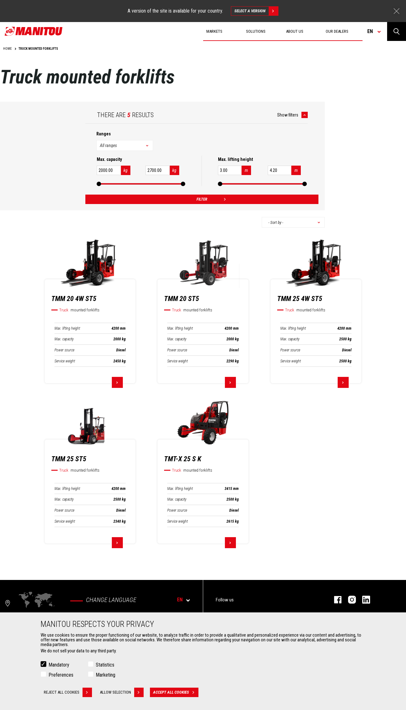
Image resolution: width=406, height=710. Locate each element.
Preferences (61, 675)
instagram (349, 600)
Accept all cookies (175, 692)
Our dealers (337, 31)
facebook (335, 600)
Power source (64, 350)
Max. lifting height (67, 328)
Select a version (256, 11)
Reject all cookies (68, 692)
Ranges (103, 133)
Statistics (105, 665)
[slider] (99, 184)
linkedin (363, 600)
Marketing (105, 675)
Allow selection (122, 692)
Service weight (64, 361)
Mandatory (59, 665)
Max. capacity (64, 339)
